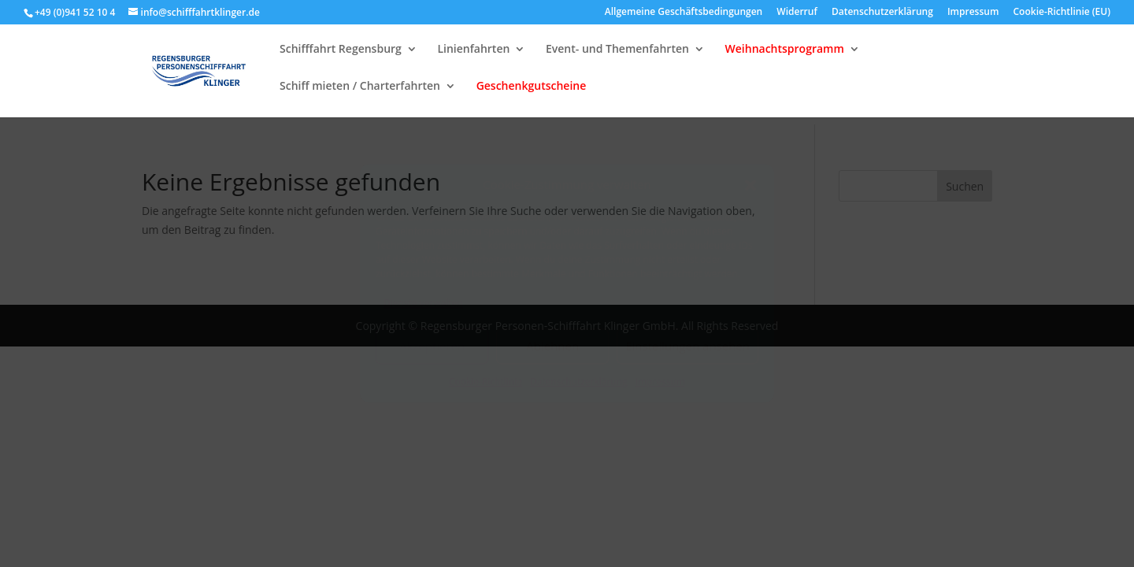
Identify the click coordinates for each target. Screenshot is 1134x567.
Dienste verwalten (423, 302)
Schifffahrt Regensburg (341, 56)
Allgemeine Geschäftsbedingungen (683, 12)
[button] (750, 185)
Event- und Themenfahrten (617, 56)
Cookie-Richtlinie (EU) (1062, 12)
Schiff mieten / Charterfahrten (360, 93)
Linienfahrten (473, 56)
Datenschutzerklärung (579, 381)
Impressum (660, 381)
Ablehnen (552, 346)
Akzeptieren (432, 346)
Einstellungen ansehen (687, 346)
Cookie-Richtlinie (485, 381)
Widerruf (796, 12)
